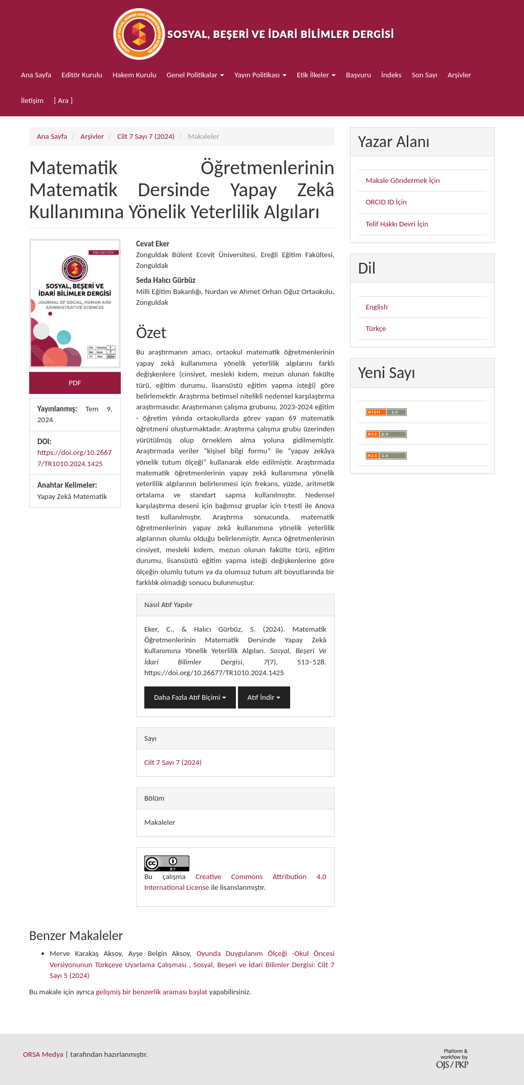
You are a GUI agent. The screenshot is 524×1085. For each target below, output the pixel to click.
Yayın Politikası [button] (260, 74)
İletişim (32, 100)
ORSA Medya (43, 1054)
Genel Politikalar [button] (196, 74)
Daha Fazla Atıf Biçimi (190, 697)
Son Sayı (425, 74)
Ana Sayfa (36, 74)
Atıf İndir (264, 697)
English (377, 306)
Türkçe (376, 328)
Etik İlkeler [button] (316, 74)
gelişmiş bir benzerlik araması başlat (151, 991)
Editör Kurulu (81, 74)
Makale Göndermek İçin (403, 180)
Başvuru (358, 74)
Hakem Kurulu (135, 74)
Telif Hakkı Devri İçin (397, 223)
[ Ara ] (63, 100)
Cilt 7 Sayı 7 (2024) (145, 136)
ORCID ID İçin (386, 201)
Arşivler (459, 74)
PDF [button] (75, 382)
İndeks (391, 74)
